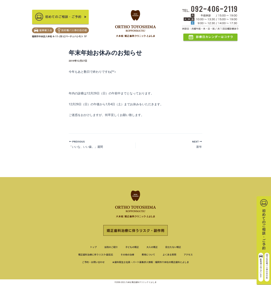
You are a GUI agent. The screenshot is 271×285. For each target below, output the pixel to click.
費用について (148, 254)
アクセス (188, 254)
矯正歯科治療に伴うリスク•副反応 (95, 254)
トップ (93, 247)
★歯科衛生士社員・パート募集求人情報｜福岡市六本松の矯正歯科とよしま (150, 262)
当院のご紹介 (111, 247)
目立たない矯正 (173, 247)
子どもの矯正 (132, 247)
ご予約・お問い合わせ (93, 262)
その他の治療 (127, 254)
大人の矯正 (152, 247)
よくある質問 (169, 254)
